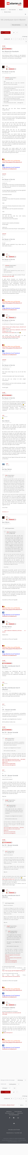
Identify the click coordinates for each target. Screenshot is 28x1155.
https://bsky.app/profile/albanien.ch (12, 162)
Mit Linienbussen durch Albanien (13, 19)
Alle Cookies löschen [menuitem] (9, 1113)
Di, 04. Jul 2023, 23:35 (6, 322)
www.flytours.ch (5, 511)
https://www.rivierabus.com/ (8, 879)
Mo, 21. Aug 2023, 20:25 (7, 898)
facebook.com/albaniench (9, 169)
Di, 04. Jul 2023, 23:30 (6, 261)
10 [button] (23, 39)
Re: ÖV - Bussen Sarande (10, 732)
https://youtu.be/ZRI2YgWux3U (9, 765)
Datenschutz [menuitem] (20, 1113)
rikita (3, 415)
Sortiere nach (10, 1084)
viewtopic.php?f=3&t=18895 (8, 276)
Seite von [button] (7, 39)
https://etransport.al (8, 1032)
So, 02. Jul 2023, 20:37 (6, 181)
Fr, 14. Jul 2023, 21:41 (6, 669)
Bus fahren (5, 421)
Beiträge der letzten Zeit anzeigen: (14, 1080)
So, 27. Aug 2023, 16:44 (7, 1009)
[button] (12, 39)
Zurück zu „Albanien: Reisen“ (8, 1105)
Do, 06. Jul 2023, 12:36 (6, 366)
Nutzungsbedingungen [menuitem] (14, 1114)
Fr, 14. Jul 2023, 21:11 (6, 523)
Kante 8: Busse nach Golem (8, 332)
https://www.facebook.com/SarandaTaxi (11, 976)
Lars (7, 66)
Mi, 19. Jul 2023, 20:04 (6, 691)
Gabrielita (7, 77)
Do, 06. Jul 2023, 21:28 (6, 399)
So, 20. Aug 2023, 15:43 (7, 711)
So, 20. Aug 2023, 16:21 (7, 734)
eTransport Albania (8, 1007)
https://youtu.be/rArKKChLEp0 (8, 763)
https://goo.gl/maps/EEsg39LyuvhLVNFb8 (11, 337)
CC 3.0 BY (18, 1141)
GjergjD (3, 46)
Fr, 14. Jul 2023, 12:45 (6, 471)
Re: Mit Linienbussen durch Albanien (11, 666)
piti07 (7, 463)
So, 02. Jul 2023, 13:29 (6, 53)
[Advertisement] (14, 1065)
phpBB (9, 1138)
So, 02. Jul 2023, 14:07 (6, 73)
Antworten (5, 32)
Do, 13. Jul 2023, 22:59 (6, 422)
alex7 (3, 704)
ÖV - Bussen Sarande (9, 709)
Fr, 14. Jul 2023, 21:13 (6, 628)
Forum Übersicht (18, 1111)
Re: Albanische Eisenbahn (10, 51)
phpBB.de (15, 1140)
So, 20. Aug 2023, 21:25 (7, 777)
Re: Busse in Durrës (8, 72)
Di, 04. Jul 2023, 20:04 (6, 240)
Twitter (9, 1141)
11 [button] (25, 39)
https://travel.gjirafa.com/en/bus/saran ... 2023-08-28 (13, 759)
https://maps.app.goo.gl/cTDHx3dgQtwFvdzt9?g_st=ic (13, 970)
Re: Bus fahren (7, 469)
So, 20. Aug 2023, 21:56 (7, 847)
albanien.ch (8, 1111)
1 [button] (13, 39)
